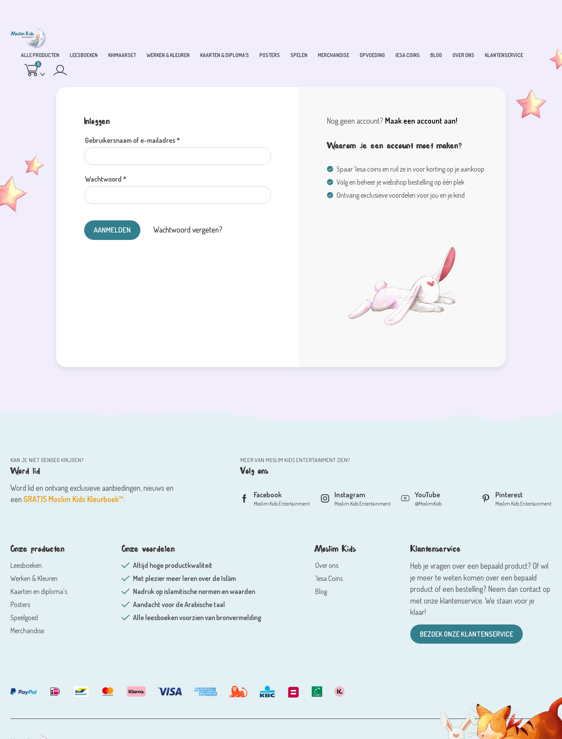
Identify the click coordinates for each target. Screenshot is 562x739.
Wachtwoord (105, 179)
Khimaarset (122, 55)
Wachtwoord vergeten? (189, 229)
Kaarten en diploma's (38, 591)
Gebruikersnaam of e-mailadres (132, 140)
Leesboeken (84, 55)
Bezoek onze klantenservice (466, 634)
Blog (321, 591)
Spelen (298, 55)
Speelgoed (24, 618)
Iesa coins (407, 55)
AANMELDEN (113, 229)
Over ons (463, 55)
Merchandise (333, 55)
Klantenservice (504, 55)
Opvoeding (372, 55)
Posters (269, 55)
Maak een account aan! (421, 120)
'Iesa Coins (329, 578)
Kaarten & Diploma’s (224, 55)
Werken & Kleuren (168, 55)
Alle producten (40, 55)
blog (436, 55)
